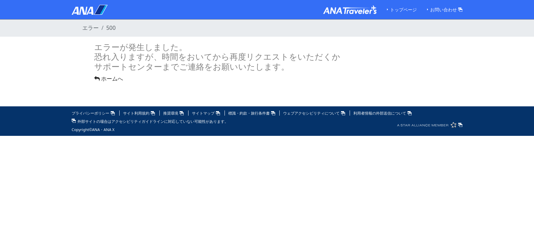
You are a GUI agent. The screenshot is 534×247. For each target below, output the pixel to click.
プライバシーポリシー (93, 113)
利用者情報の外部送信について (382, 113)
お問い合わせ (446, 10)
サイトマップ (206, 113)
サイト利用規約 (139, 113)
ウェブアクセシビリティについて (314, 113)
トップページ (403, 10)
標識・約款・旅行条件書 (251, 113)
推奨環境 (173, 113)
